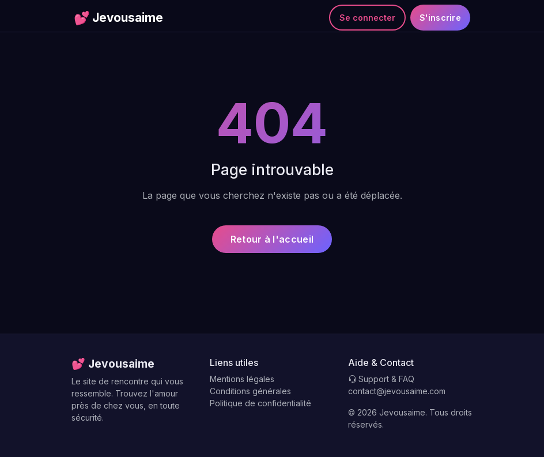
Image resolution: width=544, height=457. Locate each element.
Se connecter (367, 17)
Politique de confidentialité (260, 403)
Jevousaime (118, 18)
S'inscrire (440, 17)
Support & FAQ (381, 379)
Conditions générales (250, 391)
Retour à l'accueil (272, 239)
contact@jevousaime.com (396, 391)
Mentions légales (242, 379)
